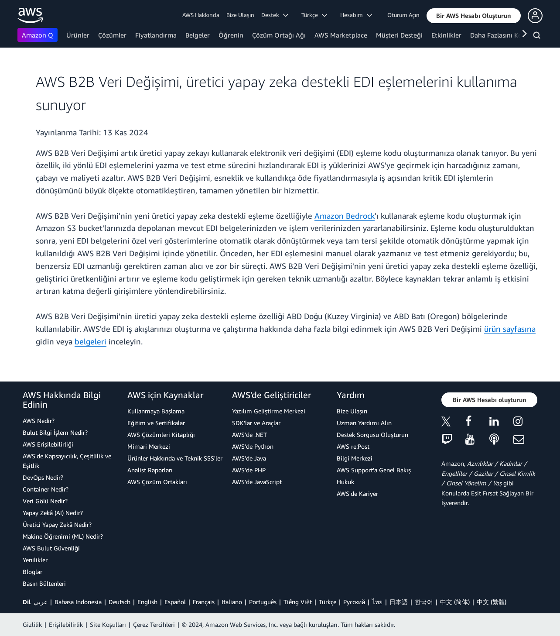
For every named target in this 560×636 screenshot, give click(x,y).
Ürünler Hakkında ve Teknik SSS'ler (174, 458)
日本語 (398, 601)
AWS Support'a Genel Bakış (374, 470)
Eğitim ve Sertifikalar (156, 422)
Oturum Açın (403, 14)
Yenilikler (35, 560)
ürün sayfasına (510, 328)
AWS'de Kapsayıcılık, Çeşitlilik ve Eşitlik (67, 460)
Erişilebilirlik (66, 624)
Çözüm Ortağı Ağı (279, 35)
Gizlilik (32, 624)
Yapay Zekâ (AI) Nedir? (53, 512)
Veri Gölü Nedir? (45, 501)
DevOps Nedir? (43, 477)
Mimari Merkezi (148, 446)
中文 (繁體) (491, 601)
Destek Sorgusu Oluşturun (372, 434)
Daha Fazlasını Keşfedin (505, 35)
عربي (41, 601)
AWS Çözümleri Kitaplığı (161, 434)
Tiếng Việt (297, 601)
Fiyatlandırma (156, 35)
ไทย (377, 601)
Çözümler (112, 35)
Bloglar (32, 571)
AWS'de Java (249, 458)
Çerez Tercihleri (154, 624)
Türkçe (327, 601)
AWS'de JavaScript (257, 481)
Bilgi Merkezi (354, 458)
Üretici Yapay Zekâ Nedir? (57, 524)
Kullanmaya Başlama (155, 411)
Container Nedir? (45, 489)
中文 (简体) (455, 601)
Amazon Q (37, 35)
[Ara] (538, 37)
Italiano (232, 601)
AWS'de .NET (249, 434)
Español (175, 601)
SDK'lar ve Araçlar (256, 422)
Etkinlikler (446, 35)
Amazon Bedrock (344, 215)
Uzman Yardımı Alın (364, 422)
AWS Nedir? (39, 420)
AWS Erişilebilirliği (48, 444)
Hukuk (345, 481)
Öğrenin (231, 35)
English (147, 601)
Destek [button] (274, 14)
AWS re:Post (353, 446)
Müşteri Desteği (399, 35)
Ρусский (354, 601)
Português (263, 601)
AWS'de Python (252, 446)
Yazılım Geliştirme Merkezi (268, 411)
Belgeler (197, 35)
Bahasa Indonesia (78, 601)
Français (204, 601)
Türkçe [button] (314, 14)
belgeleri (90, 341)
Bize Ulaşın (240, 14)
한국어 (424, 601)
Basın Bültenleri (44, 583)
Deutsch (119, 601)
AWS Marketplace (340, 35)
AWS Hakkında (200, 14)
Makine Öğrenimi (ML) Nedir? (63, 536)
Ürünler (77, 35)
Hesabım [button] (356, 14)
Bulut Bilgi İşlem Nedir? (55, 432)
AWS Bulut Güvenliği (51, 548)
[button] (474, 15)
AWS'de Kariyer (357, 493)
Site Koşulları (108, 624)
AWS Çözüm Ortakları (157, 481)
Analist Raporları (150, 470)
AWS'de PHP (249, 470)
